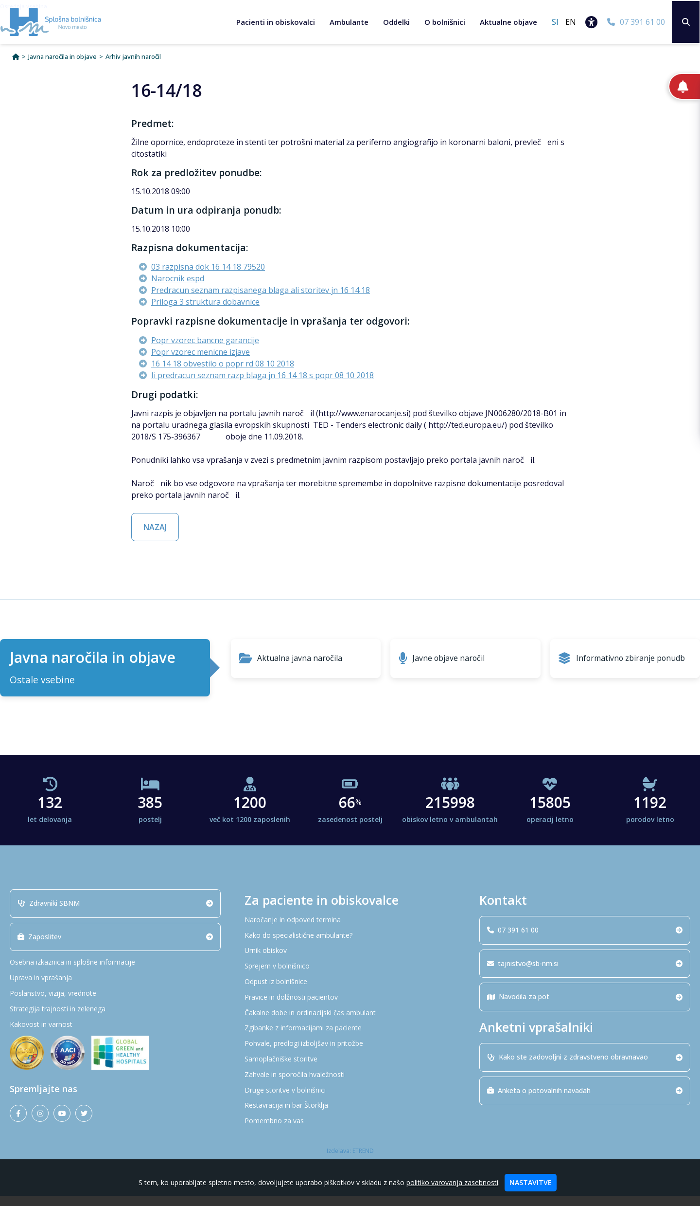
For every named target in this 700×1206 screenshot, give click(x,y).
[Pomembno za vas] (350, 1131)
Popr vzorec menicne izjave (200, 362)
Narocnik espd (177, 288)
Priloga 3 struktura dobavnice (205, 312)
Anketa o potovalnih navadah (584, 1100)
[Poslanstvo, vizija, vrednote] (115, 1004)
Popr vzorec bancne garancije (205, 350)
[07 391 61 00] (635, 22)
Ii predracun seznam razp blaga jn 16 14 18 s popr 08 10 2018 (262, 385)
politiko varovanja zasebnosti (452, 1182)
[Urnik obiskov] (350, 961)
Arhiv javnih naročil (133, 67)
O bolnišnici (443, 22)
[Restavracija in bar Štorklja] (350, 1116)
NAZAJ (155, 537)
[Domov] (15, 67)
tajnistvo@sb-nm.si (584, 973)
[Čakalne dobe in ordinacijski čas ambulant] (350, 1023)
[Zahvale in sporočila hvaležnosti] (350, 1084)
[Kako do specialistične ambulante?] (350, 945)
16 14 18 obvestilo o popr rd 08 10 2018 (222, 373)
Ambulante (347, 22)
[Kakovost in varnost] (115, 1034)
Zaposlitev (115, 946)
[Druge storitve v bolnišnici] (350, 1100)
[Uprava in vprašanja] (115, 988)
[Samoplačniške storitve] (350, 1069)
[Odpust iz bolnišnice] (350, 992)
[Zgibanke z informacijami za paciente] (350, 1038)
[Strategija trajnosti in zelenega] (115, 1019)
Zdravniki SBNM (115, 912)
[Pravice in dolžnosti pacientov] (350, 1007)
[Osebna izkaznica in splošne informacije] (115, 972)
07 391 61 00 (584, 939)
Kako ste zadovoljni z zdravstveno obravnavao (584, 1067)
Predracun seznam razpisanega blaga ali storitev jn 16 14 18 (260, 300)
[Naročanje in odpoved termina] (350, 930)
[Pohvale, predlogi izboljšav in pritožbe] (350, 1054)
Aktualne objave (507, 22)
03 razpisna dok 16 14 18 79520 (208, 277)
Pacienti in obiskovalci (274, 22)
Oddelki (395, 22)
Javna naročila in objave (62, 67)
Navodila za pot (584, 1006)
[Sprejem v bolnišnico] (350, 976)
